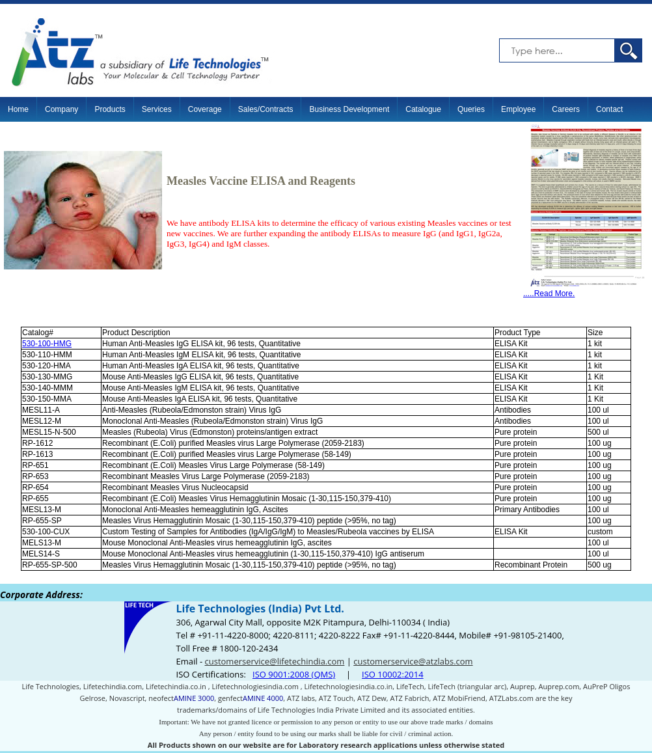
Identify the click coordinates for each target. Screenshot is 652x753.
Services (157, 109)
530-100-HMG (47, 343)
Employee (518, 109)
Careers (566, 109)
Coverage (205, 109)
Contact (609, 109)
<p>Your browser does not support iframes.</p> (326, 668)
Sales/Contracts (265, 109)
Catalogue (423, 109)
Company (61, 109)
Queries (471, 109)
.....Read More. (584, 290)
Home (18, 109)
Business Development (349, 109)
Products (109, 109)
